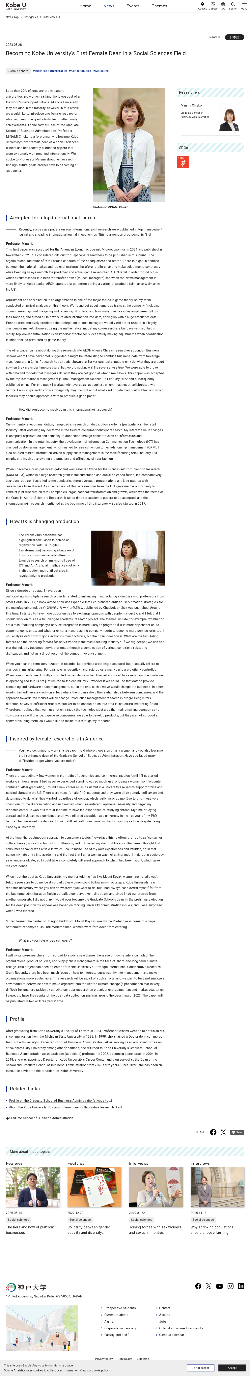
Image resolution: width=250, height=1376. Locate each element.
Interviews (50, 17)
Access (164, 1315)
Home (85, 6)
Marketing (102, 70)
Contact (164, 1308)
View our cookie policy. (94, 1370)
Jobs (163, 1321)
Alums (109, 1321)
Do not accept (200, 1367)
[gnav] (244, 6)
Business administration (51, 70)
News (108, 6)
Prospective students (120, 1308)
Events (133, 6)
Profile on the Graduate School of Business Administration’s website (58, 1100)
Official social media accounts (181, 1328)
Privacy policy (104, 1359)
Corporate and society (120, 1328)
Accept (232, 1367)
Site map (143, 1359)
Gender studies (81, 70)
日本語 (234, 37)
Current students (116, 1315)
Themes (159, 6)
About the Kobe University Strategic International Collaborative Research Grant (65, 1107)
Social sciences (19, 71)
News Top (12, 17)
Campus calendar (171, 1335)
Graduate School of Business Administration (41, 1118)
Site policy (125, 1359)
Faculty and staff (116, 1335)
